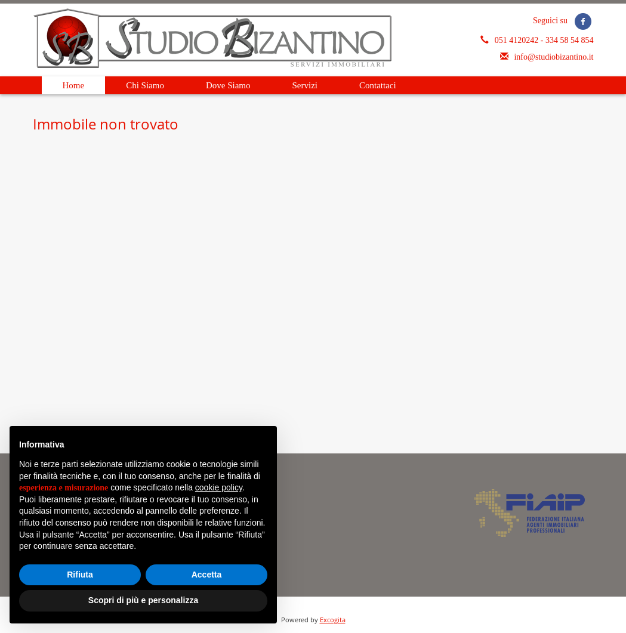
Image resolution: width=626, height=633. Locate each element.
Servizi (305, 85)
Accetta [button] (207, 574)
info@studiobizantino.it (553, 57)
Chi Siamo (145, 85)
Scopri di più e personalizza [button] (143, 600)
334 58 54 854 (569, 40)
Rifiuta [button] (80, 574)
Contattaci (377, 85)
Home (74, 85)
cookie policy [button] (218, 487)
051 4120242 (518, 40)
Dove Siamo (228, 85)
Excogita (333, 619)
